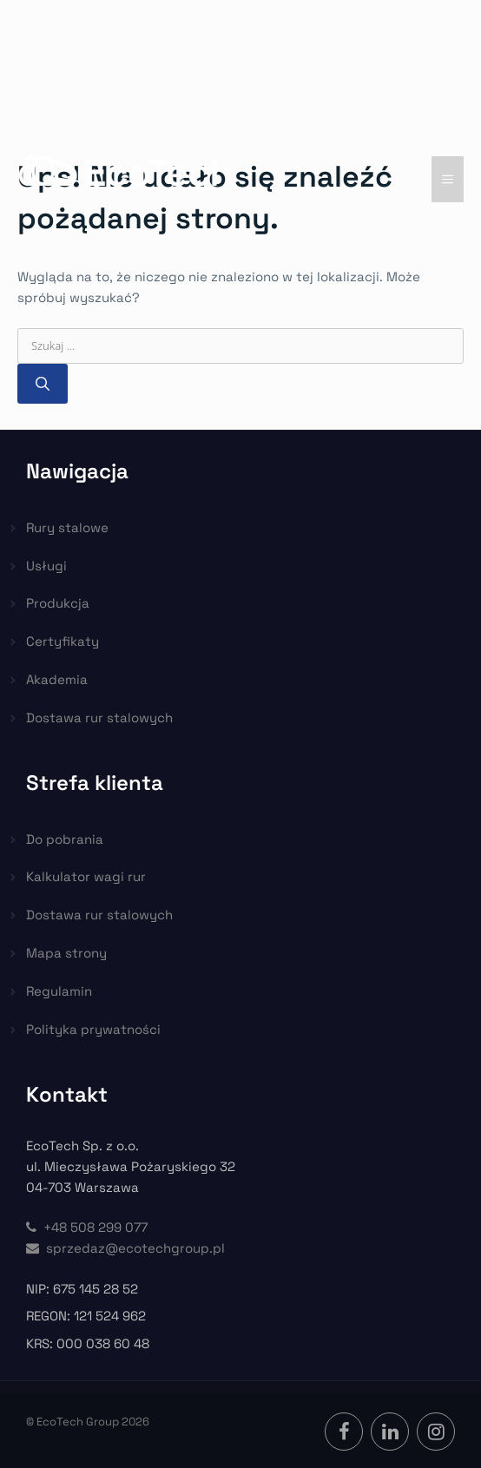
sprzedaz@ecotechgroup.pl (125, 1248)
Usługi (46, 565)
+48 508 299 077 (87, 1227)
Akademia (57, 679)
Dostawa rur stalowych (99, 717)
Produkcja (57, 603)
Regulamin (59, 991)
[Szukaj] (42, 384)
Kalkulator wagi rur (86, 876)
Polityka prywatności (93, 1029)
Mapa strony (66, 953)
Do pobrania (64, 839)
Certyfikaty (62, 641)
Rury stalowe (67, 527)
